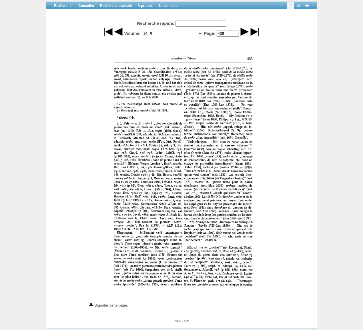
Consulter (86, 6)
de (299, 5)
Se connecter (169, 6)
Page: (209, 33)
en (307, 5)
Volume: (132, 33)
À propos (145, 6)
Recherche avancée (116, 6)
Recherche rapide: (155, 23)
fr (290, 5)
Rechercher (63, 6)
